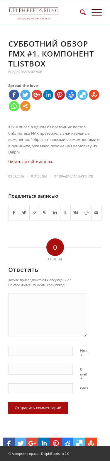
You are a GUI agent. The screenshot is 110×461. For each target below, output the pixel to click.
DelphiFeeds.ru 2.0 (55, 453)
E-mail (83, 374)
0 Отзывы (39, 176)
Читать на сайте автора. (30, 161)
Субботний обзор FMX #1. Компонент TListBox (51, 53)
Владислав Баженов (25, 72)
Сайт (84, 388)
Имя (83, 353)
